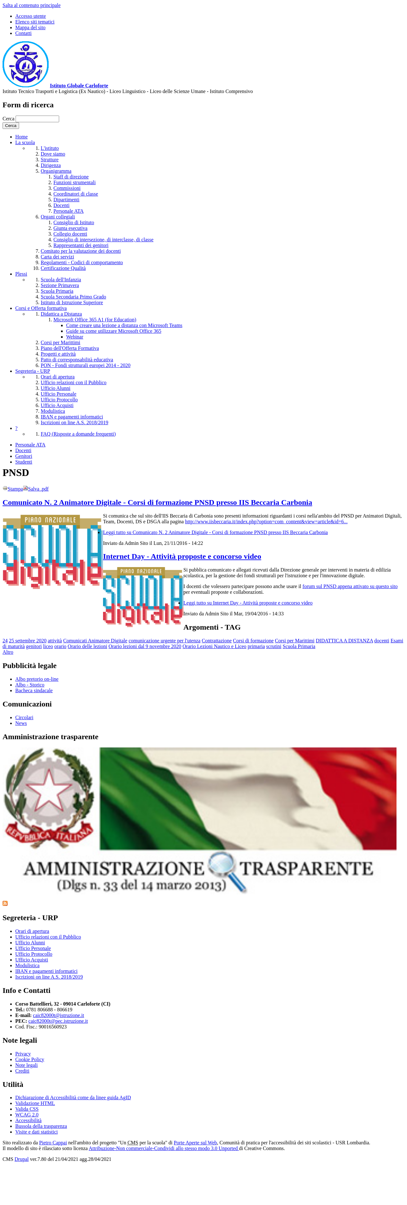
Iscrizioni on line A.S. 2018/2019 (74, 422)
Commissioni (66, 188)
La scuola (25, 142)
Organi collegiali (58, 216)
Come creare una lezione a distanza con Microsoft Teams (124, 325)
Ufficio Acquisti (57, 405)
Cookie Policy (29, 1059)
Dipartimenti (66, 199)
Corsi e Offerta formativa (41, 308)
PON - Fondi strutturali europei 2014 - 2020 (85, 365)
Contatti (23, 33)
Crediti (22, 1071)
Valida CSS (26, 1109)
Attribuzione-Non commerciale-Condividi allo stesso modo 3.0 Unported (164, 1148)
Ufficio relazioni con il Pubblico (74, 382)
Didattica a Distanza (61, 314)
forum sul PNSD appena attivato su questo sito (349, 586)
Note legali (26, 1065)
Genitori (23, 456)
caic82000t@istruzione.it (58, 1015)
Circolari (24, 717)
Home (21, 136)
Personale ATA (68, 211)
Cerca (9, 118)
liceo (48, 646)
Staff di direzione (71, 176)
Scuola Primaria (57, 291)
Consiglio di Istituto (73, 222)
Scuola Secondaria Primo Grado (73, 296)
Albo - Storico (30, 684)
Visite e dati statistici (36, 1132)
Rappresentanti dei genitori (80, 245)
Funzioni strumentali (74, 182)
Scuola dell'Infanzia (61, 279)
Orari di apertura (58, 376)
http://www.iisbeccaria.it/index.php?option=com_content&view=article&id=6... (266, 521)
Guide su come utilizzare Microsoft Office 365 (113, 331)
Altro (8, 652)
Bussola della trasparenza (41, 1126)
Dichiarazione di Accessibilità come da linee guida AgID (73, 1097)
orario (60, 646)
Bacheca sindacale (34, 690)
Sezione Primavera (60, 285)
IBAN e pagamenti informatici (72, 416)
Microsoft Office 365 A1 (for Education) (94, 319)
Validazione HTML (35, 1103)
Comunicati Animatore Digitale (95, 640)
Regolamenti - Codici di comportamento (82, 262)
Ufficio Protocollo (59, 399)
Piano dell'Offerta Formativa (70, 348)
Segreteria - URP (32, 371)
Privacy (23, 1053)
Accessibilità (28, 1120)
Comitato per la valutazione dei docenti (81, 251)
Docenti (61, 205)
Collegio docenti (70, 234)
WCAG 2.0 (26, 1114)
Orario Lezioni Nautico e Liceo (214, 646)
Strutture (50, 159)
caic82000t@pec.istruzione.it (58, 1021)
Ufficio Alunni (55, 388)
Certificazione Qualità (63, 268)
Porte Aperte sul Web (195, 1142)
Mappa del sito (30, 27)
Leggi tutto (215, 532)
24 (5, 640)
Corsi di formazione (253, 640)
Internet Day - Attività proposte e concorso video (182, 556)
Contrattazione (216, 640)
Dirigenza (51, 165)
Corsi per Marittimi (60, 342)
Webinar (74, 336)
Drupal (22, 1159)
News (21, 723)
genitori (34, 646)
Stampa (13, 489)
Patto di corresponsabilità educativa (77, 359)
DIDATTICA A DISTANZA (344, 640)
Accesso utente (30, 16)
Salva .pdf (36, 489)
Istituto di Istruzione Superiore (72, 302)
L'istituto (50, 148)
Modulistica (53, 411)
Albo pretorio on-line (37, 679)
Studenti (23, 462)
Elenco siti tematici (35, 21)
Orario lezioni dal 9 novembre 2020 (144, 646)
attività (55, 640)
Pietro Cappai (53, 1142)
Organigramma (56, 171)
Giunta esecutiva (70, 228)
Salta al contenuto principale (32, 5)
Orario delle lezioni (87, 646)
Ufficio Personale (58, 394)
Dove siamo (53, 154)
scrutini (273, 646)
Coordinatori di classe (75, 194)
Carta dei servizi (57, 256)
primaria (256, 646)
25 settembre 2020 (27, 640)
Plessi (21, 274)
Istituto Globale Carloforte (79, 85)
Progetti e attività (58, 354)
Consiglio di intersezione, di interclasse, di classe (103, 239)
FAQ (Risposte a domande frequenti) (78, 434)
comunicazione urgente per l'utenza (164, 640)
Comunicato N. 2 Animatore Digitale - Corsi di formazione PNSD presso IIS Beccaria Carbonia (157, 502)
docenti (381, 640)
